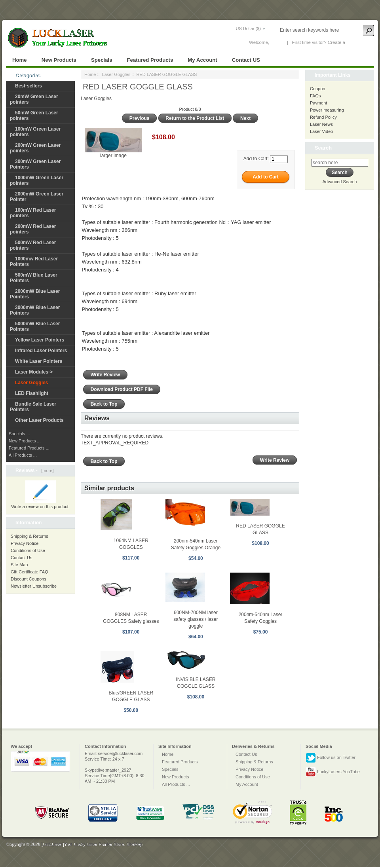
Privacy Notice (24, 543)
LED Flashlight (31, 393)
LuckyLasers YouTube (333, 772)
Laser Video (321, 131)
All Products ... (23, 455)
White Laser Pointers (38, 361)
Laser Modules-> (34, 372)
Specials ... (19, 433)
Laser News (321, 124)
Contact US (246, 60)
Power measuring (327, 110)
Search (323, 148)
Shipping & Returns (29, 536)
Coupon (317, 88)
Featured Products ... (29, 448)
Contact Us (21, 557)
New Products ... (25, 440)
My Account (202, 60)
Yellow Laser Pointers (39, 340)
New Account (359, 42)
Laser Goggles (116, 74)
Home (19, 60)
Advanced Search (340, 181)
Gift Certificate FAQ (29, 571)
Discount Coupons (28, 579)
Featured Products (150, 60)
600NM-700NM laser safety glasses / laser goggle (195, 619)
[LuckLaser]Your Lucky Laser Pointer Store (82, 844)
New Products (59, 60)
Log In (276, 42)
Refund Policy (323, 117)
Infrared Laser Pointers (41, 350)
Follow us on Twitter (330, 758)
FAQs (315, 95)
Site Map (19, 564)
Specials (101, 60)
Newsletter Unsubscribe (34, 586)
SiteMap (134, 844)
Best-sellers (28, 86)
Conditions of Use (28, 550)
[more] (46, 470)
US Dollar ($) (248, 28)
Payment (318, 103)
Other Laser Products (39, 420)
